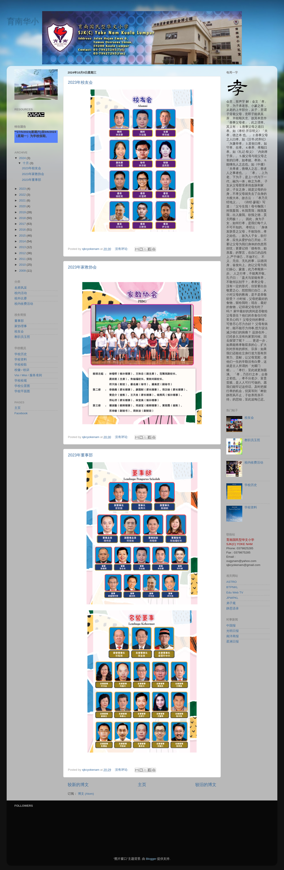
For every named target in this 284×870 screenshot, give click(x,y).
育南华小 (23, 21)
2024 (23, 158)
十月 (26, 163)
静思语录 (232, 608)
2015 (23, 235)
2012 (23, 253)
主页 (142, 784)
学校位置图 (22, 386)
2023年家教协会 (82, 267)
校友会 (19, 331)
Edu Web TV (234, 592)
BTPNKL (232, 587)
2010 (23, 264)
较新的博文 (78, 784)
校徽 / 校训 (21, 370)
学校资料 (20, 359)
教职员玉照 (22, 336)
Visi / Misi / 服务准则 (28, 375)
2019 (23, 212)
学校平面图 (22, 391)
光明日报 (232, 631)
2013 (23, 247)
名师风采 (20, 287)
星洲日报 (232, 641)
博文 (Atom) (86, 793)
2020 (23, 206)
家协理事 (20, 326)
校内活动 (20, 293)
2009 (23, 270)
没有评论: (122, 249)
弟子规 (231, 603)
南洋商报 (232, 636)
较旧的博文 (205, 784)
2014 (23, 241)
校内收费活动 (23, 303)
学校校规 (20, 380)
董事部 (19, 321)
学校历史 (20, 354)
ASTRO (231, 581)
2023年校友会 (80, 82)
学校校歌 (20, 364)
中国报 (231, 625)
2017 (23, 223)
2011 (23, 259)
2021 (23, 200)
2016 (23, 229)
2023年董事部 (80, 455)
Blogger (151, 858)
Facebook (21, 413)
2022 (23, 194)
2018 (23, 218)
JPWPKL (232, 597)
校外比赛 (20, 298)
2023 (23, 188)
